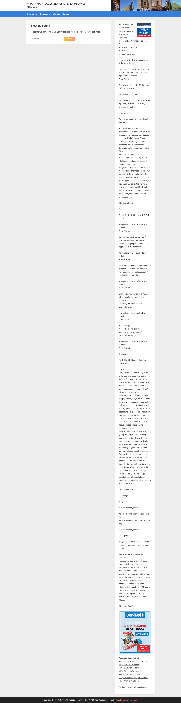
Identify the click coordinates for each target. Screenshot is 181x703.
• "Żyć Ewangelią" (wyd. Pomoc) (133, 677)
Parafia (30, 14)
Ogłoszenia (45, 14)
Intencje (56, 14)
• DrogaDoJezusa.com (129, 668)
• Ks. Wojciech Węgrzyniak (131, 671)
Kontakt (65, 14)
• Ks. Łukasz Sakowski (129, 664)
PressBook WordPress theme (126, 700)
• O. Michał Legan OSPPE (130, 674)
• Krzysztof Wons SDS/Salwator (133, 661)
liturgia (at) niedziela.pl (136, 687)
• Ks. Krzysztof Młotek (129, 681)
